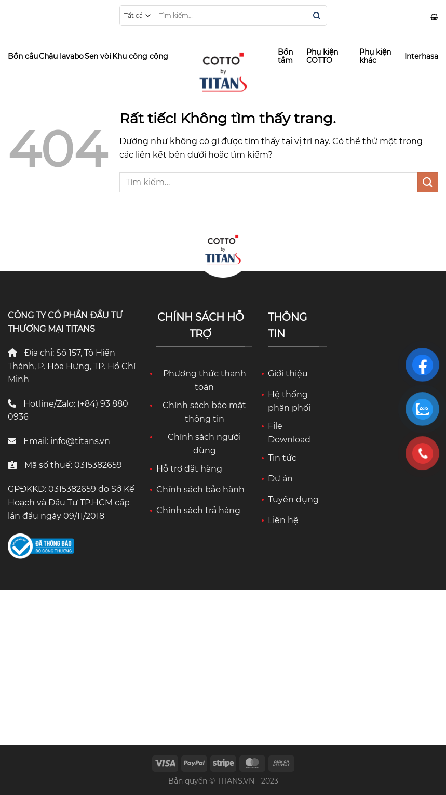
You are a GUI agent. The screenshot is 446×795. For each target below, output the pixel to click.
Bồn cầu (23, 56)
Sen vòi (98, 56)
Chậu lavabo (61, 56)
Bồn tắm (285, 56)
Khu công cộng (140, 56)
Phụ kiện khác (375, 56)
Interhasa (421, 56)
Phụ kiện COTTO (322, 56)
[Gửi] (316, 16)
